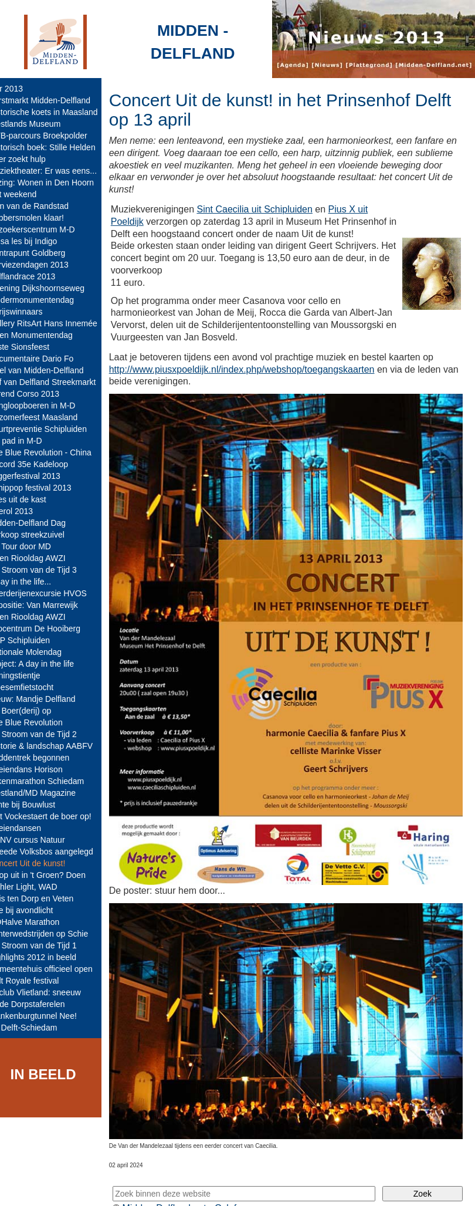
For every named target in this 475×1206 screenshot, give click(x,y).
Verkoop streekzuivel (42, 534)
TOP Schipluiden (35, 640)
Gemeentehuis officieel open (56, 969)
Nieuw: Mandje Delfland (48, 699)
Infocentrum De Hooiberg (50, 628)
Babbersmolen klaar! (42, 217)
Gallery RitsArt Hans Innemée (59, 323)
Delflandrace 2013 (38, 276)
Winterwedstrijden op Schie (54, 933)
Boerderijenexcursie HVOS (54, 593)
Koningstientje (30, 675)
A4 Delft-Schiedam (39, 1027)
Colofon (248, 1187)
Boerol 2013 (27, 511)
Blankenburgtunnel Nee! (49, 1016)
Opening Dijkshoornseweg (52, 288)
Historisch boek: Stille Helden (58, 147)
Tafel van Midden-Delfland (52, 370)
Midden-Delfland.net (181, 1187)
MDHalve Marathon (40, 922)
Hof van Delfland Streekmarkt (58, 382)
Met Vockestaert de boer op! (56, 816)
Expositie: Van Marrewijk (49, 605)
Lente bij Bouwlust (38, 804)
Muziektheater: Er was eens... (59, 170)
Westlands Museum (41, 124)
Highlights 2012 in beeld (48, 957)
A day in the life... (36, 581)
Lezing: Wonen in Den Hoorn (57, 182)
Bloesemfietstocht (37, 687)
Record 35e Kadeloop (44, 464)
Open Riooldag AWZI (43, 558)
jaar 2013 (22, 88)
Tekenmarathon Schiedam (52, 781)
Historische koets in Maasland (59, 112)
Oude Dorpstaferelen (43, 1004)
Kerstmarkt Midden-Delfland (56, 100)
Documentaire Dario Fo (47, 358)
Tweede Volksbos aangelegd (57, 851)
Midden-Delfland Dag (43, 523)
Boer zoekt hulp (33, 159)
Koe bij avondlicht (37, 910)
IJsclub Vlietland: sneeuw (51, 992)
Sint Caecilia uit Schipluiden (270, 209)
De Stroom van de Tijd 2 (49, 734)
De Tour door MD (36, 546)
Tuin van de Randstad (44, 206)
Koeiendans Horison (42, 769)
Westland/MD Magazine (48, 793)
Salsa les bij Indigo (39, 241)
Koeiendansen (31, 828)
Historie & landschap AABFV (56, 746)
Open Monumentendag (47, 335)
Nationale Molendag (41, 652)
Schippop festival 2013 (46, 487)
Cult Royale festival (40, 980)
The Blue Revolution (42, 722)
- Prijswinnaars (32, 311)
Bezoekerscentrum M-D (48, 229)
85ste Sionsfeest (35, 347)
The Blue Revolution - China (56, 452)
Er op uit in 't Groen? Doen (53, 875)
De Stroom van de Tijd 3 (49, 570)
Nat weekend (29, 194)
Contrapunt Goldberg (43, 253)
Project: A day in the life (47, 663)
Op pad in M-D (31, 440)
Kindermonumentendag (47, 300)
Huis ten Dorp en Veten (47, 898)
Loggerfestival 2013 (40, 476)
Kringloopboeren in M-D (48, 405)
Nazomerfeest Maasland (49, 417)
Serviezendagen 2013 (44, 264)
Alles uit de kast (33, 499)
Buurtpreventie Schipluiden (54, 429)
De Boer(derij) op (36, 710)
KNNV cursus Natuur (43, 839)
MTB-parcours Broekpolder (54, 135)
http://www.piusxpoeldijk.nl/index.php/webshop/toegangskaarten (258, 381)
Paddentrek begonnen (45, 757)
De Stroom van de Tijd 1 (49, 945)
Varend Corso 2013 (40, 393)
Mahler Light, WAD (39, 886)
